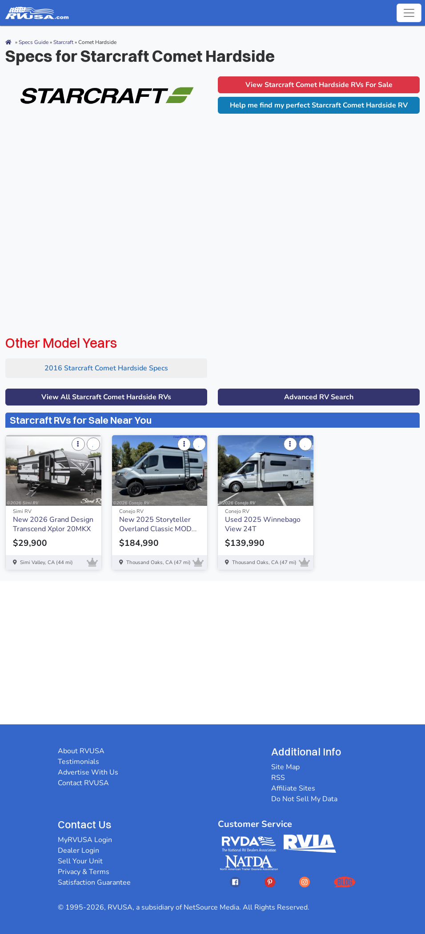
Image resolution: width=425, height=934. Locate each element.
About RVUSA (81, 751)
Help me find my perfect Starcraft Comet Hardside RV (319, 105)
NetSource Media (211, 907)
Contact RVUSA (83, 783)
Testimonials (78, 762)
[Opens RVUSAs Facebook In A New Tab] (235, 881)
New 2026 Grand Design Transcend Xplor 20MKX (53, 524)
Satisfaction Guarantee (94, 882)
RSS (278, 778)
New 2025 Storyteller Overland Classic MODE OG (157, 528)
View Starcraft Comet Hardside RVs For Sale (319, 85)
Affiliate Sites (293, 788)
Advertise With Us (88, 772)
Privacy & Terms (83, 872)
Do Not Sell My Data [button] (304, 799)
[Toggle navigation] (409, 13)
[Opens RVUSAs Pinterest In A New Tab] (270, 881)
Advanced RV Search (318, 397)
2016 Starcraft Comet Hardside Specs (106, 368)
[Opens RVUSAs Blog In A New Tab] (344, 881)
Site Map (285, 767)
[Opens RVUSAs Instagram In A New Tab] (304, 881)
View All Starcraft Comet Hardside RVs (106, 397)
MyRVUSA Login (85, 840)
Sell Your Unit (80, 861)
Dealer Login (78, 850)
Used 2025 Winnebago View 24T (263, 524)
